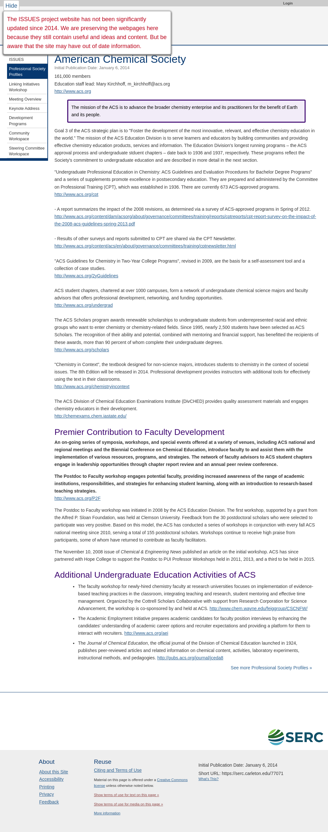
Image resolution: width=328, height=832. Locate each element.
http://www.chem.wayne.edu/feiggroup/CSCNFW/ (258, 608)
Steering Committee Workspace (27, 151)
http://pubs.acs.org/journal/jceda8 (190, 657)
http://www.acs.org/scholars (81, 349)
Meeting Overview (25, 99)
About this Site (53, 771)
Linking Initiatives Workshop (24, 87)
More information (107, 813)
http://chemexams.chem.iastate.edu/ (90, 416)
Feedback (49, 801)
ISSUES (16, 59)
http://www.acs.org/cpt (76, 194)
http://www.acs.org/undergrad (83, 305)
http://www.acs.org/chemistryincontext (91, 386)
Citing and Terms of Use (118, 770)
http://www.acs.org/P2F (77, 498)
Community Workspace (19, 136)
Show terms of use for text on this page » (126, 795)
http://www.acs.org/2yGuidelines (86, 275)
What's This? (208, 779)
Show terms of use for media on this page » (128, 804)
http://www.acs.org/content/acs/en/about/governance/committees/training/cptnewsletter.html (145, 246)
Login (288, 3)
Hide (11, 6)
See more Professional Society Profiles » (271, 667)
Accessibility (51, 779)
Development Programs (21, 121)
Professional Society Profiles (27, 72)
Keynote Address (24, 108)
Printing (46, 786)
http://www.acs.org (72, 91)
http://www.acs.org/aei (146, 633)
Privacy (46, 794)
